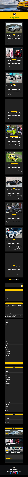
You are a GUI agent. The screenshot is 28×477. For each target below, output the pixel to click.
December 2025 (7, 328)
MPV (14, 239)
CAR (14, 84)
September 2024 (7, 357)
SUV (14, 34)
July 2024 (6, 361)
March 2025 (6, 345)
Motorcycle (14, 59)
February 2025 (7, 347)
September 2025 (7, 383)
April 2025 (6, 343)
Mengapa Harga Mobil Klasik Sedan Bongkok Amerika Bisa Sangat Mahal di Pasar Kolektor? (14, 190)
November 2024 (7, 353)
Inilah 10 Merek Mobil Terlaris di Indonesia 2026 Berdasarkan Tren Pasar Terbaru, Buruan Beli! (14, 86)
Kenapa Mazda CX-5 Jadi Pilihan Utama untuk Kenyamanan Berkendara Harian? (14, 267)
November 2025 (7, 330)
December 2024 (7, 351)
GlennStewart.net (14, 17)
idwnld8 (9, 38)
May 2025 (6, 341)
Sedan (14, 188)
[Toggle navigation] (5, 15)
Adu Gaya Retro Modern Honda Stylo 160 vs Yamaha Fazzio (14, 61)
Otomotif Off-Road (14, 111)
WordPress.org (7, 422)
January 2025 (7, 349)
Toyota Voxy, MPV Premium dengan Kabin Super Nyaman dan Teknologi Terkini (14, 241)
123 (16, 279)
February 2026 (7, 324)
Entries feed (7, 418)
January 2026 (7, 326)
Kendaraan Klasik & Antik (14, 163)
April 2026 (6, 320)
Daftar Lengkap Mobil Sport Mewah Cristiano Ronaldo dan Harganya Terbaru (14, 216)
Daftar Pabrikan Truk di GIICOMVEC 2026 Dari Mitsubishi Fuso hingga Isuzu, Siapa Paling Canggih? (14, 138)
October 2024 (7, 355)
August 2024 (7, 359)
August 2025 (7, 385)
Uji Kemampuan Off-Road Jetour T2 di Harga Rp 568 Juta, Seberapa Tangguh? (14, 113)
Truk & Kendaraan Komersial (14, 136)
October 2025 (7, 381)
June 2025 (6, 389)
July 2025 (6, 387)
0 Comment (18, 38)
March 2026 (6, 322)
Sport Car (14, 214)
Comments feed (7, 420)
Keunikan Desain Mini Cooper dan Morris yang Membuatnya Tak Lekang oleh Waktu (14, 165)
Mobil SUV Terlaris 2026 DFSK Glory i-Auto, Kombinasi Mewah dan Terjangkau (14, 36)
